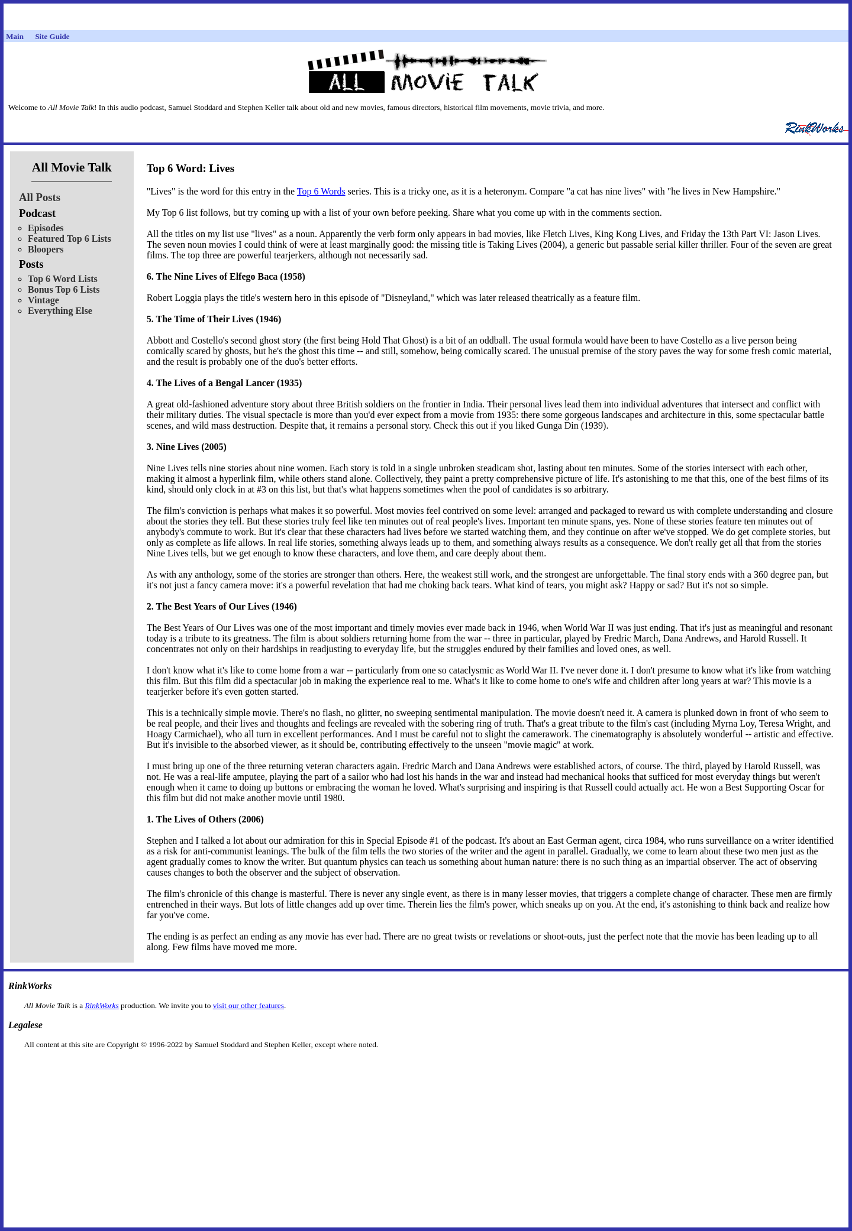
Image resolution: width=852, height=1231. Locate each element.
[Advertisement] (426, 1068)
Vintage (43, 300)
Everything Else (60, 311)
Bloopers (45, 249)
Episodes (45, 228)
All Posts (39, 197)
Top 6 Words (321, 191)
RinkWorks (101, 1005)
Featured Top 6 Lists (69, 239)
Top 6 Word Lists (63, 279)
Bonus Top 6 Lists (63, 289)
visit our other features (248, 1005)
